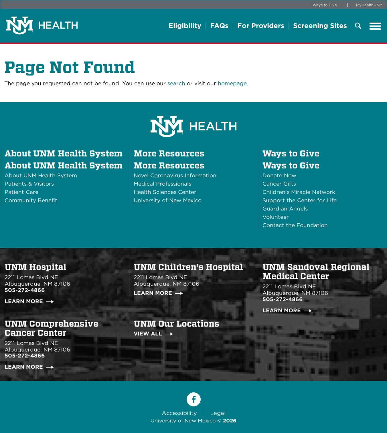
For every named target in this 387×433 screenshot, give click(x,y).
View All (148, 333)
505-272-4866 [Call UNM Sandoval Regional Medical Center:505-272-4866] (282, 299)
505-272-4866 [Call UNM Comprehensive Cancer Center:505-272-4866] (25, 355)
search (176, 83)
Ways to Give (325, 5)
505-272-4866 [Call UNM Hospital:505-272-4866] (25, 290)
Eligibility (185, 25)
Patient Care (21, 192)
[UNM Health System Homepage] (193, 110)
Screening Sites (320, 25)
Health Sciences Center (165, 192)
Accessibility (179, 413)
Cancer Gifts (279, 183)
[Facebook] (194, 399)
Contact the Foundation (295, 225)
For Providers (260, 25)
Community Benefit (31, 200)
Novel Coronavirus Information (175, 175)
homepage (232, 83)
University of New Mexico (168, 200)
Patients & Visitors (29, 183)
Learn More (24, 301)
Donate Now (279, 175)
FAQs (219, 25)
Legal (218, 413)
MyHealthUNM (369, 5)
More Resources (169, 165)
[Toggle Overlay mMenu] (358, 26)
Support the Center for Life (299, 200)
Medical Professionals (162, 183)
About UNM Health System (64, 165)
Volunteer (275, 217)
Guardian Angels (285, 208)
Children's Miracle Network (298, 192)
